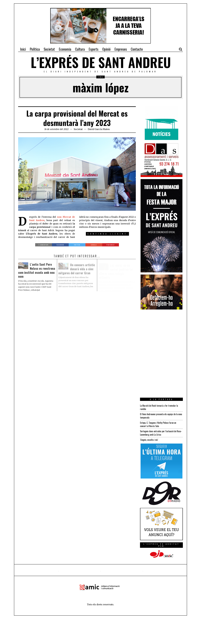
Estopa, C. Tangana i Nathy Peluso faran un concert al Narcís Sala (158, 424)
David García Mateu (99, 129)
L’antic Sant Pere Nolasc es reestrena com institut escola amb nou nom (36, 271)
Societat (78, 129)
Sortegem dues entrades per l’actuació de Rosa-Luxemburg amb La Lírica (161, 433)
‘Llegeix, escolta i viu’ (149, 439)
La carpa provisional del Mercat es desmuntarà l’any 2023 (77, 118)
